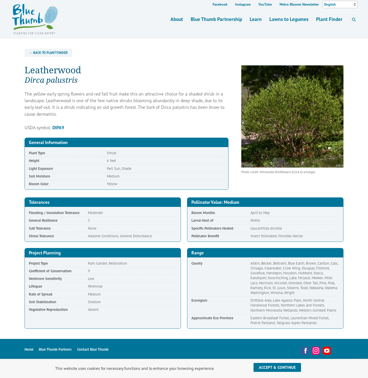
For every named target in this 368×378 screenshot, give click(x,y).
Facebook (220, 4)
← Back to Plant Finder (48, 53)
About (176, 19)
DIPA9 (58, 128)
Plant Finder (329, 19)
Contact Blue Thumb (93, 349)
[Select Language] (340, 4)
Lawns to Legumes (288, 19)
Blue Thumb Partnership (216, 19)
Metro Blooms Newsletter (299, 4)
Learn (256, 19)
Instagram (243, 4)
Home (29, 349)
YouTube (265, 4)
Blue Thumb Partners (55, 349)
